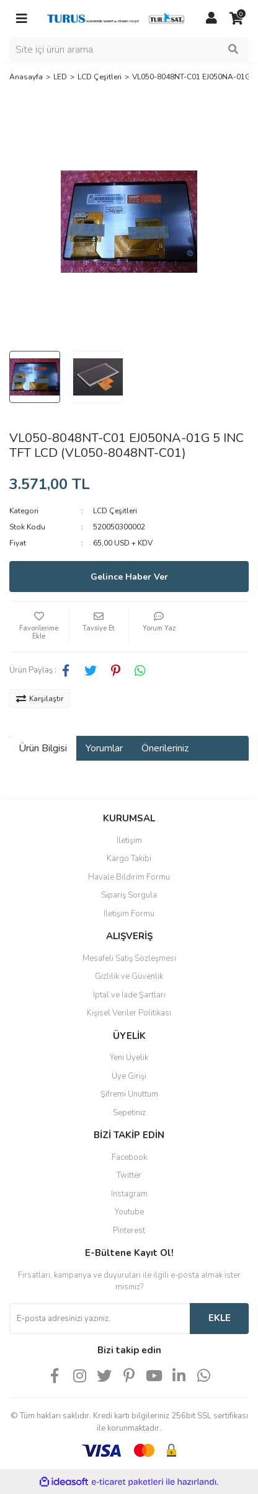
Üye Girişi (129, 1076)
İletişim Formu (129, 913)
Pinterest (129, 1230)
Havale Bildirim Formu (129, 877)
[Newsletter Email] (99, 1318)
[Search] (129, 49)
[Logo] (117, 18)
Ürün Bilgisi (43, 748)
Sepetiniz (129, 1112)
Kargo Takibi (129, 858)
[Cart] (236, 18)
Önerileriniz (165, 748)
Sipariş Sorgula (129, 895)
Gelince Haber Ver (129, 577)
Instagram (129, 1194)
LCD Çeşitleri (115, 511)
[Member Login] (211, 18)
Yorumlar (104, 748)
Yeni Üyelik (129, 1057)
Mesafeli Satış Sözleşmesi (129, 958)
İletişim (129, 840)
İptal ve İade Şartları (129, 995)
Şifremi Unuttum (129, 1094)
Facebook (129, 1157)
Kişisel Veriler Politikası (129, 1013)
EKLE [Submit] (219, 1318)
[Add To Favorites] (39, 626)
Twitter (129, 1175)
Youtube (129, 1212)
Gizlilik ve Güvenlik (129, 976)
